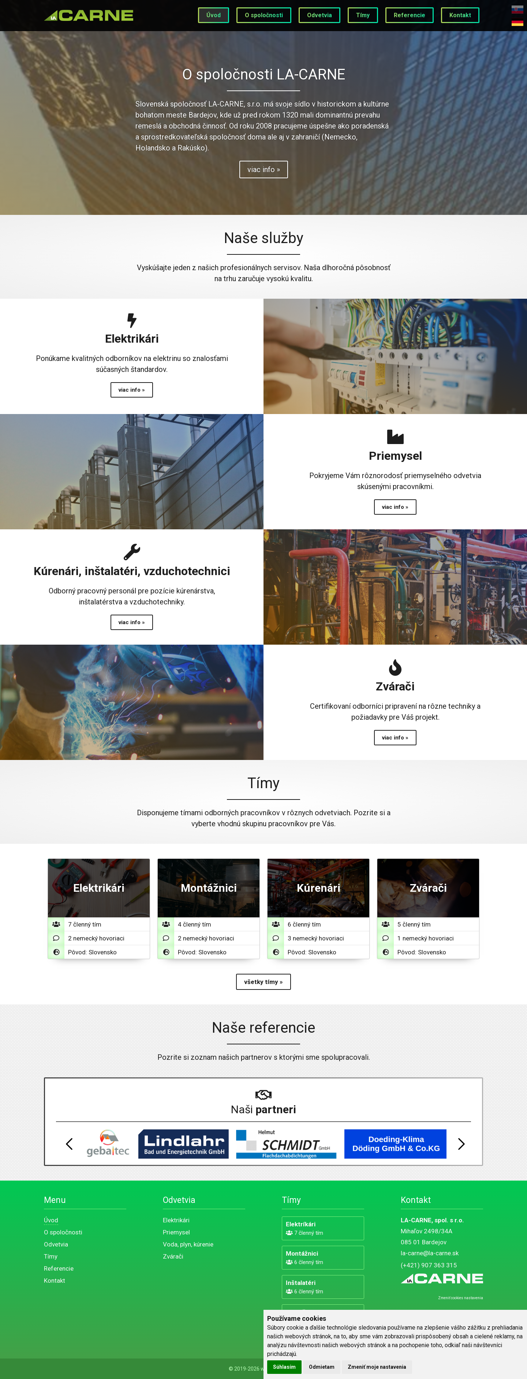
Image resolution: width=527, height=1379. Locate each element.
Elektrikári (176, 1220)
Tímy (363, 15)
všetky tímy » (263, 981)
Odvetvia (319, 15)
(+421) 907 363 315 (429, 1265)
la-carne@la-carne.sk (430, 1253)
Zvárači (173, 1256)
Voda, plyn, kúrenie (188, 1244)
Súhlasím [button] (284, 1367)
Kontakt (460, 15)
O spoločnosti (264, 15)
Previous (69, 1144)
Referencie (409, 15)
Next (461, 1144)
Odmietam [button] (321, 1367)
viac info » (263, 169)
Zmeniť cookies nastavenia (460, 1298)
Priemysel (176, 1232)
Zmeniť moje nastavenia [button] (377, 1367)
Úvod (213, 15)
